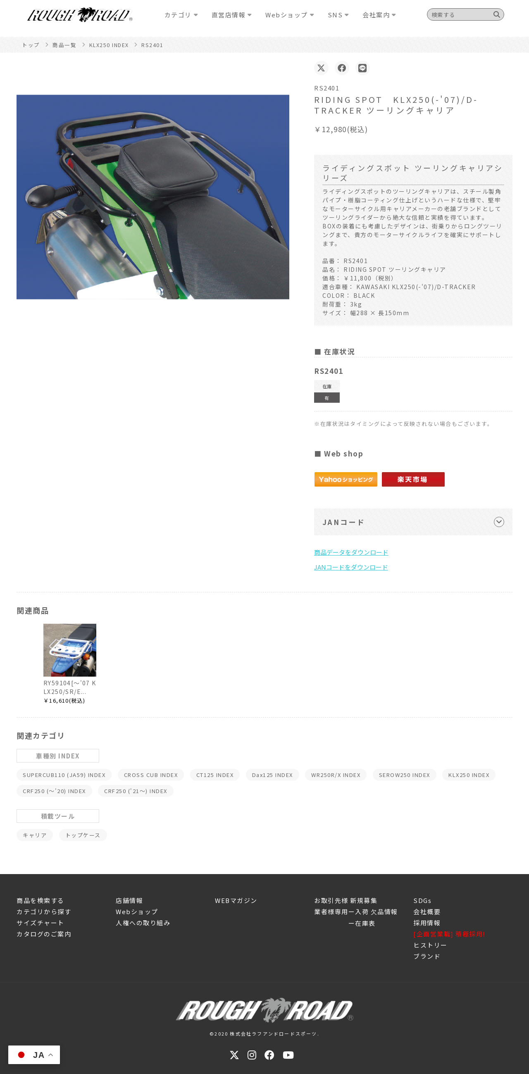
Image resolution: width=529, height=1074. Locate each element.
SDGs (422, 900)
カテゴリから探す (44, 911)
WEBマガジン (236, 900)
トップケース (83, 835)
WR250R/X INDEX (335, 775)
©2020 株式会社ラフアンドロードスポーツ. (264, 1033)
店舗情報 (129, 900)
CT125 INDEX (215, 775)
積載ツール (58, 816)
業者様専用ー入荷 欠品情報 (356, 911)
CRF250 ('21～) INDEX (135, 791)
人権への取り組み (143, 922)
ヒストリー (430, 945)
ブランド (427, 956)
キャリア (35, 835)
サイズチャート (40, 922)
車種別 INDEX (58, 755)
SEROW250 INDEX (404, 775)
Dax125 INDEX (272, 775)
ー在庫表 (345, 923)
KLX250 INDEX (468, 775)
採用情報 (427, 922)
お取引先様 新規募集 (345, 900)
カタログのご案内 (44, 933)
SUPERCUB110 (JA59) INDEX (64, 775)
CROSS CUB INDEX (151, 775)
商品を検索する (40, 900)
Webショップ (137, 911)
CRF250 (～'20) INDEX (54, 791)
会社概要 (427, 911)
